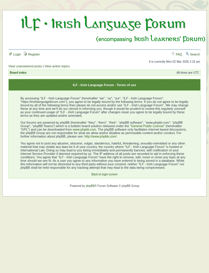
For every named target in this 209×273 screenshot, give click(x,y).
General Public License (147, 126)
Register (32, 54)
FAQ (176, 54)
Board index (18, 72)
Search (193, 54)
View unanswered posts (25, 66)
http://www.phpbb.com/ (100, 136)
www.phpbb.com (84, 129)
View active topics (57, 66)
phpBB (90, 185)
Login (15, 54)
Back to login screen (104, 174)
